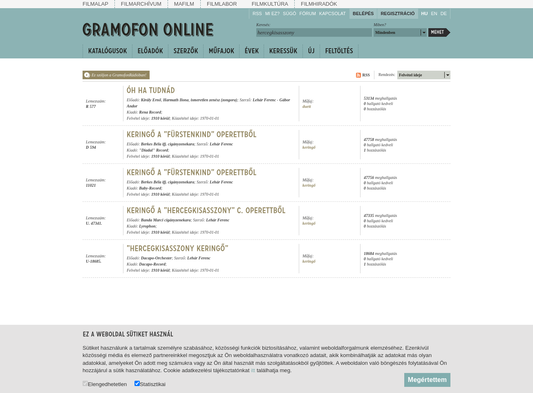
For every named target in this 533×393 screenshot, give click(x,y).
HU (424, 13)
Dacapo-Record (152, 264)
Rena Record (150, 112)
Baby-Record (150, 188)
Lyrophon (147, 226)
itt (253, 370)
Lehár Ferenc (264, 100)
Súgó (289, 13)
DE (444, 13)
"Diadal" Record (153, 150)
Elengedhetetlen (105, 384)
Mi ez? (272, 13)
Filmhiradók (319, 4)
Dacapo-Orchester (156, 258)
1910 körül (160, 118)
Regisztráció (397, 13)
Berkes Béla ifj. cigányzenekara (168, 144)
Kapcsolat (332, 13)
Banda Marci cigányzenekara (166, 220)
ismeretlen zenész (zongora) (213, 100)
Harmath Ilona (176, 100)
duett (306, 106)
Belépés (363, 13)
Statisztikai (150, 384)
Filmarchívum (141, 4)
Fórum (308, 13)
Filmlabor (222, 4)
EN (434, 13)
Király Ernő (151, 100)
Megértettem (427, 379)
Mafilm (184, 4)
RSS (257, 13)
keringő (309, 147)
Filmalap (95, 4)
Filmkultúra (270, 4)
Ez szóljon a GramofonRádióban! (119, 75)
